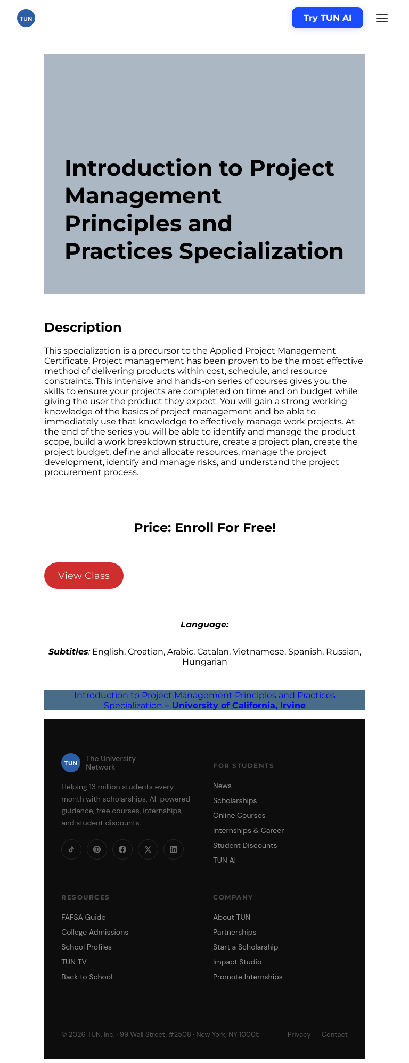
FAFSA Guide (83, 917)
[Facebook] (122, 849)
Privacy (299, 1034)
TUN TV (74, 962)
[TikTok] (71, 849)
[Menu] (382, 18)
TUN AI (224, 860)
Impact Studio (237, 962)
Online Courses (239, 815)
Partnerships (234, 932)
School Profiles (86, 947)
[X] (148, 849)
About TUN (231, 917)
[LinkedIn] (173, 849)
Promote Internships (248, 977)
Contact (335, 1034)
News (222, 785)
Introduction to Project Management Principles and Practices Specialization (205, 700)
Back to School (86, 977)
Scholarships (235, 800)
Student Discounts (245, 845)
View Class (84, 576)
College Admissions (94, 932)
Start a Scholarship (246, 947)
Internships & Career (248, 830)
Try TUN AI (327, 18)
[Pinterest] (97, 849)
